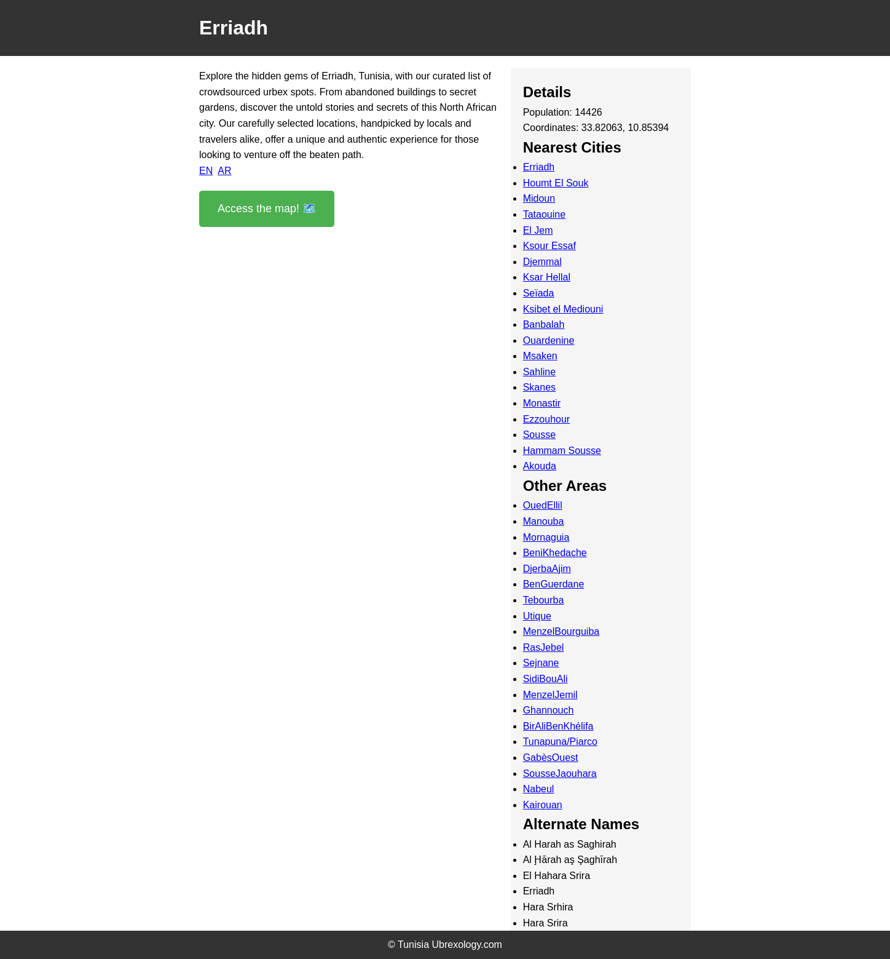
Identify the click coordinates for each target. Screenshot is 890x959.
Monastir (542, 403)
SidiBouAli (545, 679)
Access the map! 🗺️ (267, 208)
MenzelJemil (550, 695)
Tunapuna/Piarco (560, 741)
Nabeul (538, 789)
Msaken (540, 356)
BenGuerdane (554, 584)
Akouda (539, 466)
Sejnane (541, 663)
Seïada (538, 293)
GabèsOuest (550, 757)
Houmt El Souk (556, 183)
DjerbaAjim (547, 568)
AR (224, 170)
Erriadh (539, 167)
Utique (537, 616)
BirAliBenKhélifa (558, 726)
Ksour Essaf (549, 246)
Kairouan (542, 805)
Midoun (539, 198)
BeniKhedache (555, 552)
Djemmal (542, 262)
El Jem (538, 230)
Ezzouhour (546, 419)
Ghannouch (548, 710)
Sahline (539, 372)
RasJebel (543, 647)
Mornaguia (546, 537)
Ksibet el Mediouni (563, 309)
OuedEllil (542, 505)
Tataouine (544, 214)
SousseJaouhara (560, 773)
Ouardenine (549, 340)
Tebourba (543, 600)
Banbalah (544, 324)
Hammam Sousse (562, 450)
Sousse (539, 434)
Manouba (543, 521)
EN (206, 170)
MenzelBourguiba (561, 631)
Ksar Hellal (546, 277)
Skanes (539, 387)
